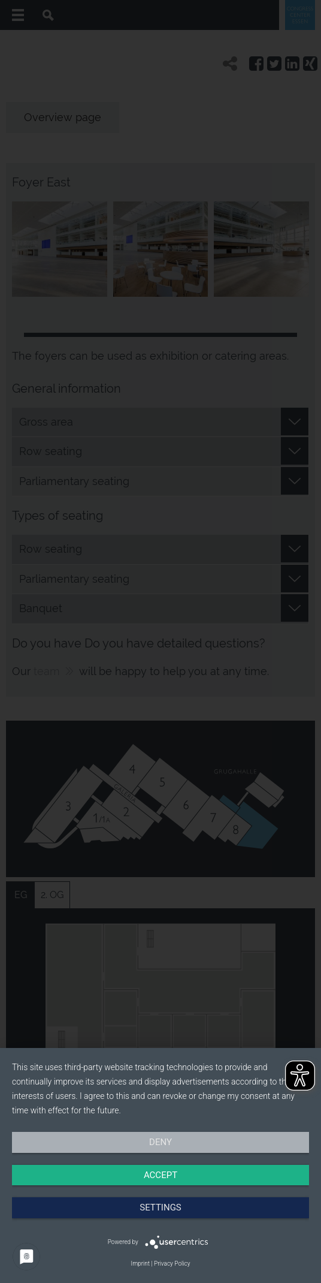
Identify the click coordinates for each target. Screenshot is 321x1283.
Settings (160, 1207)
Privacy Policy (172, 1263)
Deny (160, 1142)
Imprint (140, 1263)
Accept (160, 1175)
